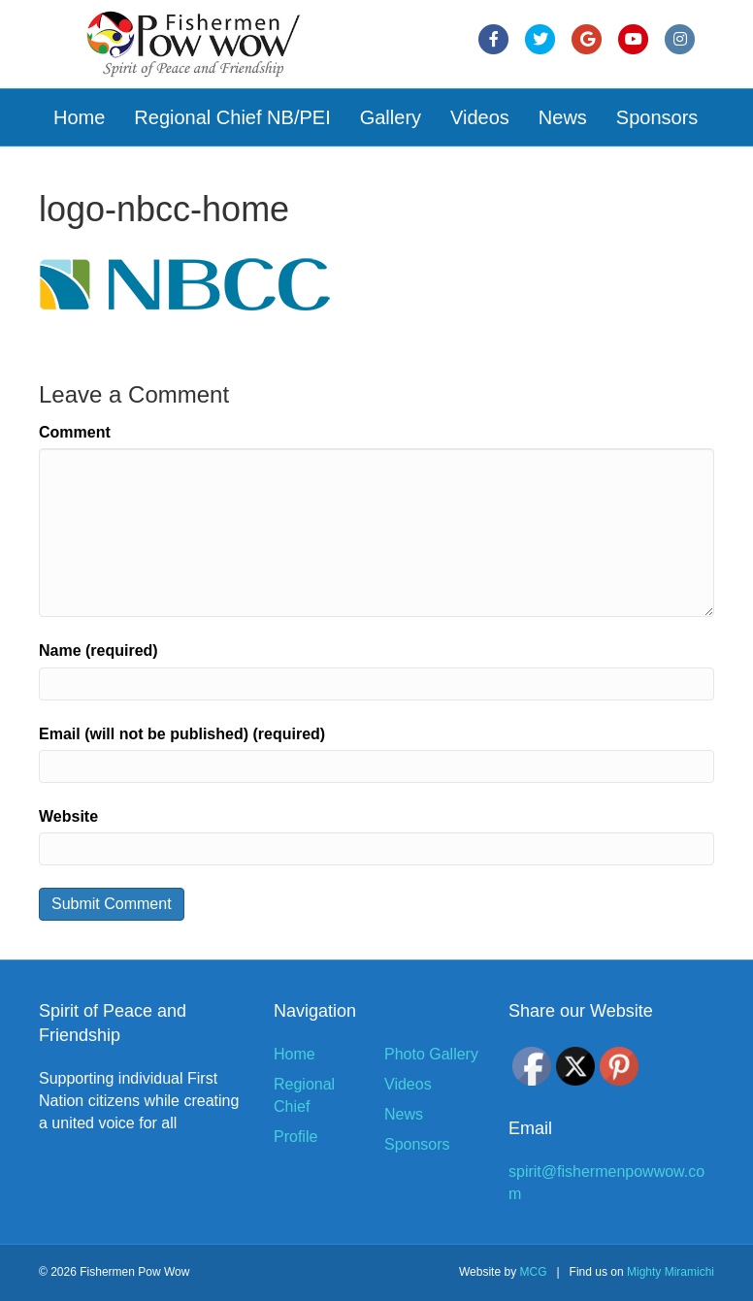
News (563, 117)
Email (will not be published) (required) (182, 734)
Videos (479, 117)
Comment (75, 432)
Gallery (390, 117)
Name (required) (98, 650)
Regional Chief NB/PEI (232, 117)
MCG (532, 1272)
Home (79, 117)
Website (68, 816)
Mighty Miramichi (670, 1272)
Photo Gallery (431, 1054)
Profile (295, 1136)
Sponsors (657, 117)
